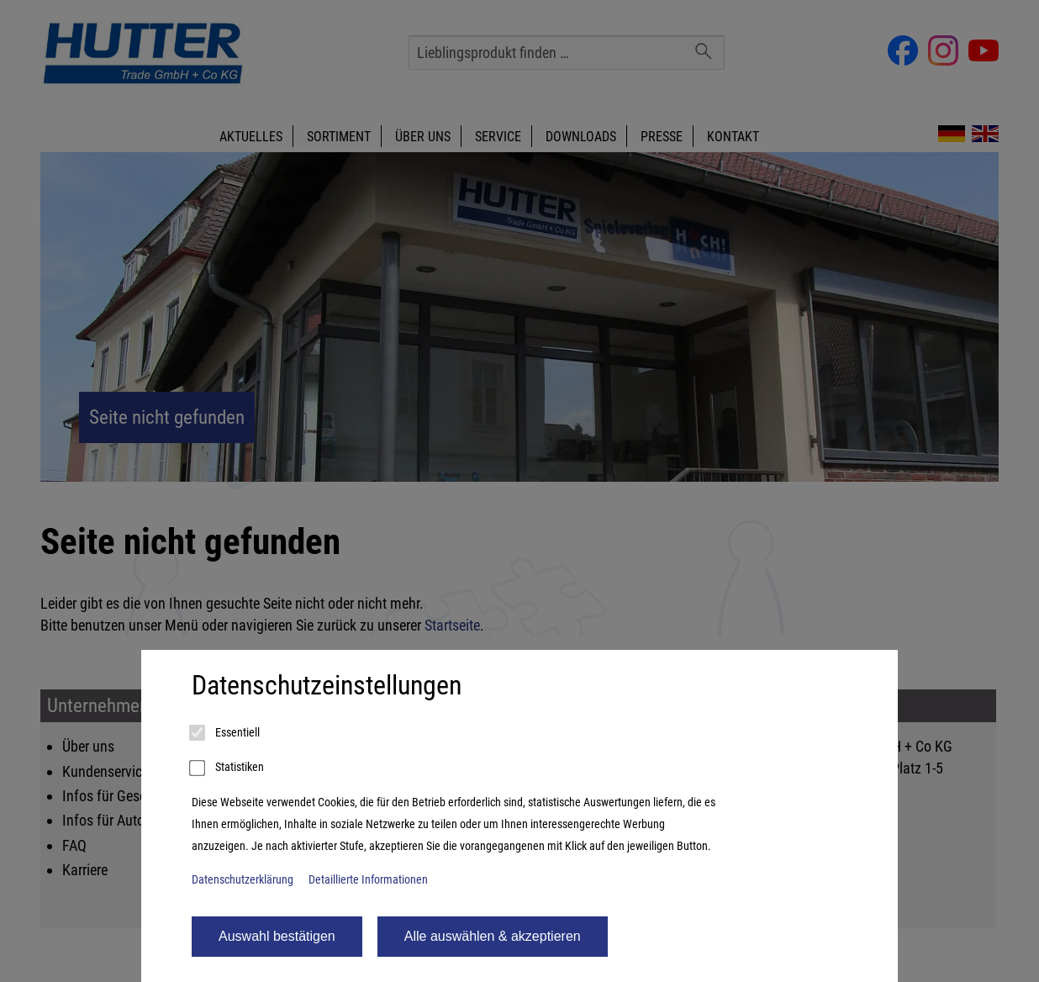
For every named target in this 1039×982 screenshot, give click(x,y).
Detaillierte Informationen (368, 880)
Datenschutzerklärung (242, 880)
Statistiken (228, 768)
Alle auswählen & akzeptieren (492, 936)
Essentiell (226, 733)
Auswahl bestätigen (277, 936)
